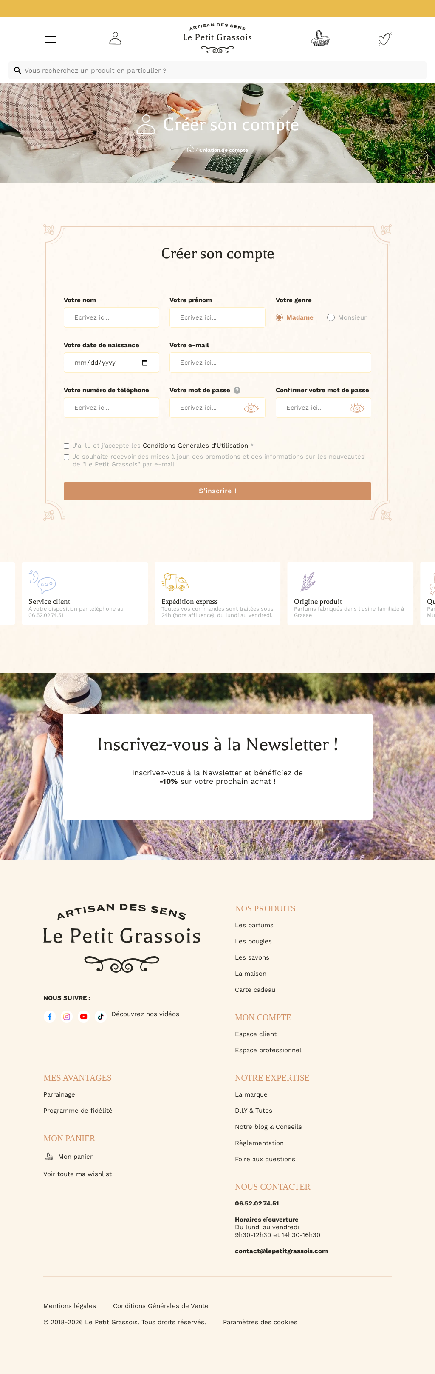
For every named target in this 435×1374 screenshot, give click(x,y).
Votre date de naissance (101, 345)
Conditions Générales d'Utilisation (195, 445)
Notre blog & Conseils (268, 1127)
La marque (251, 1094)
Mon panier (68, 1156)
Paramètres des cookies (260, 1322)
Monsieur (352, 317)
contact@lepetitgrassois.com (281, 1251)
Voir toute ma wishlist (77, 1174)
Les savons (252, 957)
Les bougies (253, 941)
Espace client (256, 1034)
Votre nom (80, 300)
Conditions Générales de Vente (161, 1306)
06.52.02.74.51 (257, 1203)
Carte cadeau (255, 990)
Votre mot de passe (204, 390)
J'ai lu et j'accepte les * (163, 445)
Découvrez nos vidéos (145, 1014)
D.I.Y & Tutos (253, 1110)
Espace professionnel (268, 1050)
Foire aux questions (265, 1159)
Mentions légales (69, 1306)
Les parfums (254, 925)
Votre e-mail (189, 345)
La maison (250, 973)
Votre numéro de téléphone (106, 390)
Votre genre (294, 300)
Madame (300, 317)
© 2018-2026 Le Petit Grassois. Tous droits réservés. (124, 1322)
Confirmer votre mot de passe (322, 390)
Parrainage (59, 1094)
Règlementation (259, 1143)
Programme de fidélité (78, 1110)
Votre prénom (190, 300)
